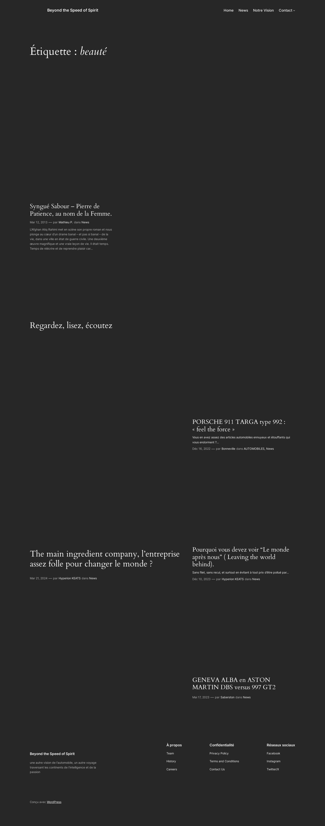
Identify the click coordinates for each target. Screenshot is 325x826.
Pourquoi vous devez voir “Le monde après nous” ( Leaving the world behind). (240, 557)
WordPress (54, 802)
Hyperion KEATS (70, 578)
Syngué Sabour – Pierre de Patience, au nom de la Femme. (71, 210)
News (85, 222)
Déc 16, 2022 (201, 448)
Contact (285, 10)
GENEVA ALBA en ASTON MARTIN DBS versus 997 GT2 (233, 684)
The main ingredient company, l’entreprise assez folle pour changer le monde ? (105, 559)
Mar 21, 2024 (38, 578)
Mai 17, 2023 (200, 697)
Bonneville (228, 448)
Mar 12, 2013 (38, 222)
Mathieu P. (66, 222)
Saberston (227, 697)
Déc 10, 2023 (201, 579)
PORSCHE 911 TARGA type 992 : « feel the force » (238, 425)
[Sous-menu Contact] (294, 10)
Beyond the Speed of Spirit (72, 10)
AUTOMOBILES (254, 448)
